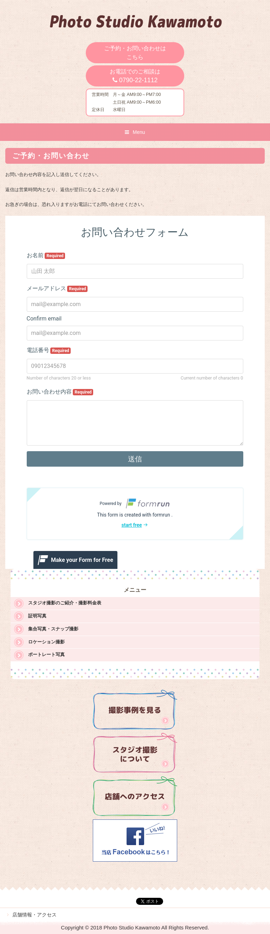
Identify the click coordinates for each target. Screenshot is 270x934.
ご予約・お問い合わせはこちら (135, 52)
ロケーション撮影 (46, 641)
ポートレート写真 (46, 654)
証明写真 (37, 615)
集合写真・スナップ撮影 (53, 628)
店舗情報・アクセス (34, 914)
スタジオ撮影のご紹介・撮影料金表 (64, 602)
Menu (139, 132)
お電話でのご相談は (135, 76)
